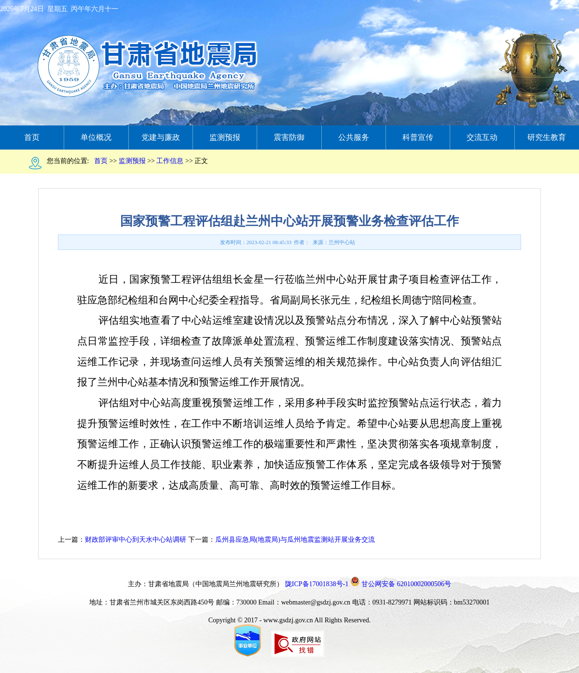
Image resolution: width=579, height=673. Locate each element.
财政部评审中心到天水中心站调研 (135, 539)
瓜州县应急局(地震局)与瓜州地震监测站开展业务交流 (295, 539)
